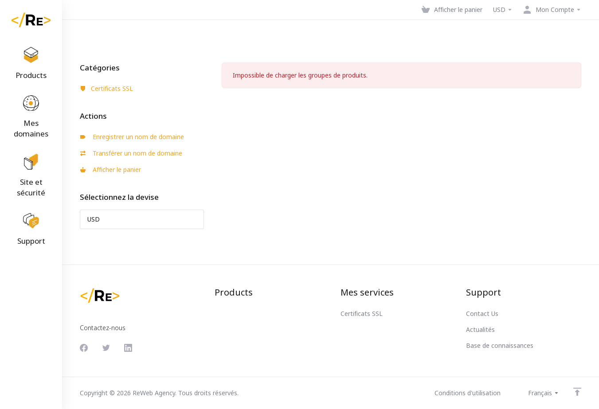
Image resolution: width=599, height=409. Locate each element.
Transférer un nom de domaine (131, 153)
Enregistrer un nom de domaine (132, 136)
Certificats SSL (106, 88)
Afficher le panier (110, 169)
